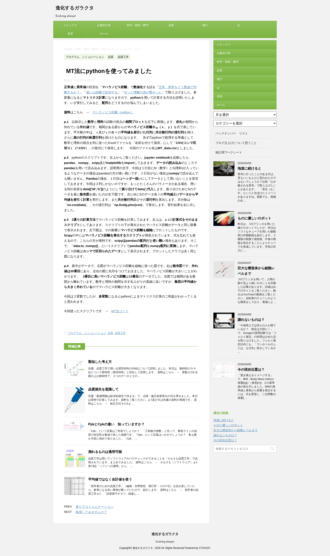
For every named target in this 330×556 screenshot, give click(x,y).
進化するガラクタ (75, 8)
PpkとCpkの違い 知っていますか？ (116, 424)
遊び (205, 25)
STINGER (204, 548)
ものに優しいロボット (254, 218)
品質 (171, 25)
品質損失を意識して (103, 389)
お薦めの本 (104, 25)
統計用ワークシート (229, 152)
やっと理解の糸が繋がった (143, 92)
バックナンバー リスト (232, 133)
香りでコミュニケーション (94, 506)
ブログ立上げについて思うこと (236, 143)
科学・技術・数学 (138, 25)
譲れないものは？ (251, 319)
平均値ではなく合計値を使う (110, 479)
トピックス (70, 25)
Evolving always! (165, 541)
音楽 (70, 33)
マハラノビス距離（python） (112, 112)
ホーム (104, 33)
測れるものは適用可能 (105, 452)
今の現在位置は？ (251, 369)
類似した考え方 (100, 362)
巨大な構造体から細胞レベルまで (235, 430)
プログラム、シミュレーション (87, 333)
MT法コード (120, 311)
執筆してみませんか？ (91, 512)
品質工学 (120, 333)
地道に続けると (249, 168)
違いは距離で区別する (102, 92)
